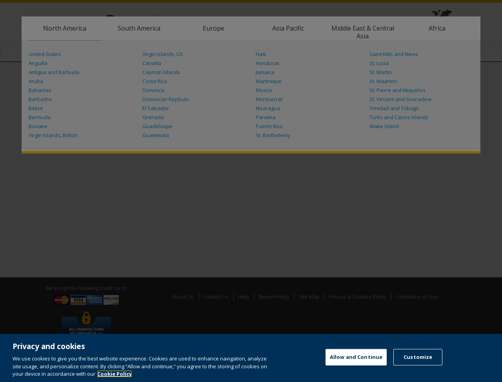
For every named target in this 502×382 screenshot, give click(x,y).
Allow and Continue (356, 356)
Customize (418, 356)
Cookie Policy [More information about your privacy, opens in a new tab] (114, 373)
